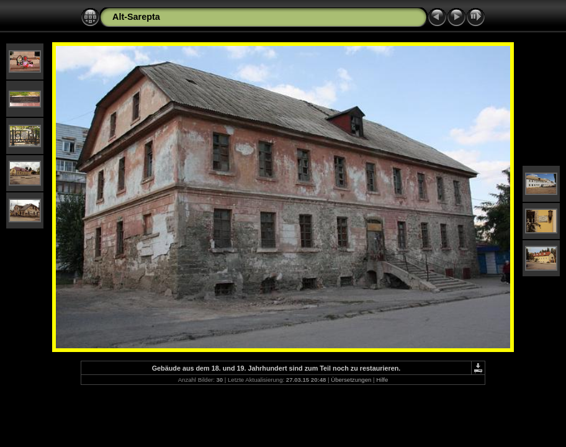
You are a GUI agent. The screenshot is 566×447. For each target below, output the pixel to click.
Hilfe (382, 379)
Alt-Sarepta (136, 17)
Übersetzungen (351, 379)
